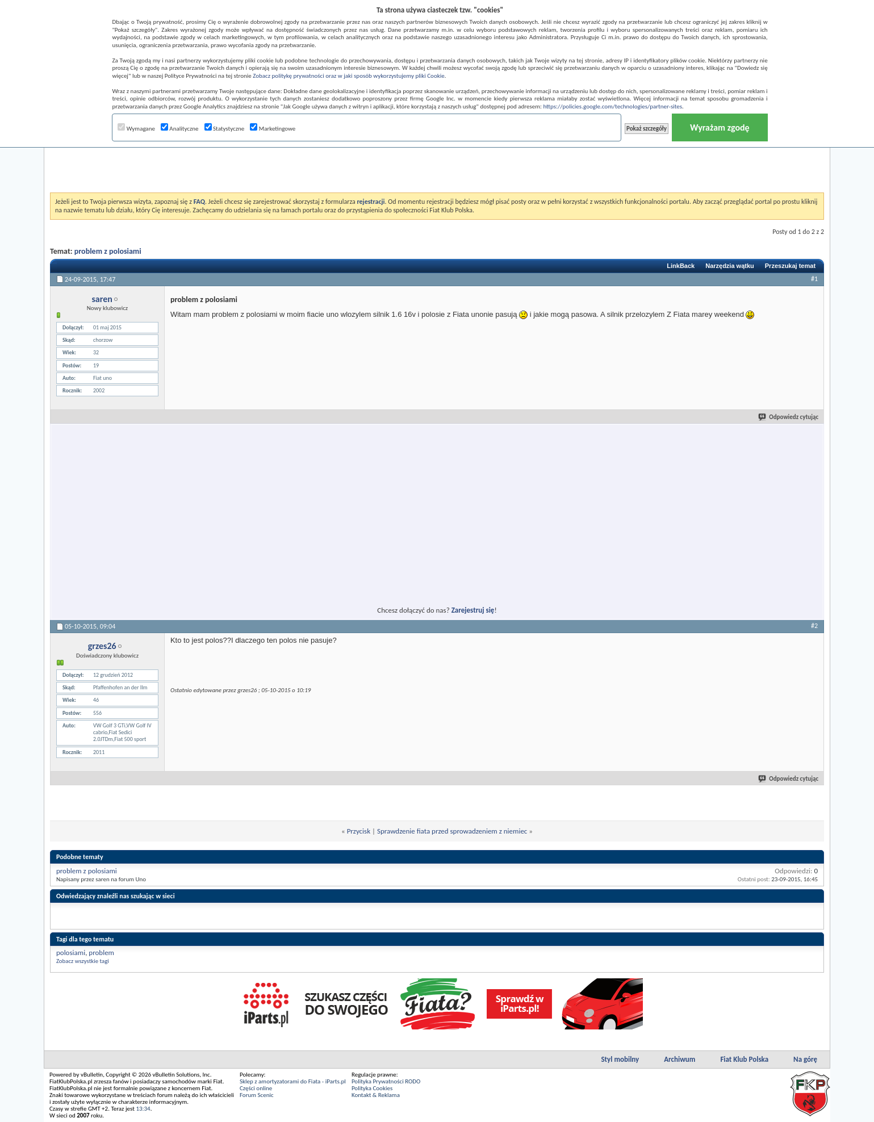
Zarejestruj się (473, 610)
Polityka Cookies (372, 1088)
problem (101, 952)
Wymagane (136, 128)
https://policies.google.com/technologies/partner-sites (612, 106)
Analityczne (180, 128)
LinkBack (681, 265)
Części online (256, 1088)
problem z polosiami (107, 251)
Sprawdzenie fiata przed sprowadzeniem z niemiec (452, 831)
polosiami (70, 952)
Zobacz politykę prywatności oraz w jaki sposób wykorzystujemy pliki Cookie (348, 75)
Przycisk (358, 831)
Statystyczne (224, 128)
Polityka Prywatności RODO (386, 1081)
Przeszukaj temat (790, 265)
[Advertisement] (437, 164)
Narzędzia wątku (729, 265)
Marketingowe (272, 128)
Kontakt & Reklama (376, 1095)
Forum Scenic (257, 1095)
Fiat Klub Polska (744, 1059)
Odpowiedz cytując (788, 417)
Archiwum (679, 1059)
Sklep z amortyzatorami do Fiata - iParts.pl (293, 1081)
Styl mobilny (620, 1059)
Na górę (805, 1059)
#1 (814, 279)
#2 (814, 626)
